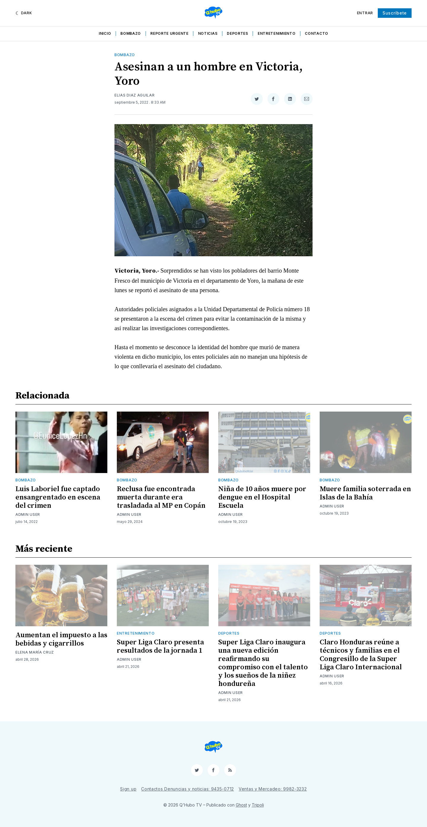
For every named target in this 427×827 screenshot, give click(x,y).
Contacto (316, 33)
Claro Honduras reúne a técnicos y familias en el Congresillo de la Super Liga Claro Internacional (361, 655)
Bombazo (130, 33)
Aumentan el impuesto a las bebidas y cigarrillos (61, 639)
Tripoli (258, 804)
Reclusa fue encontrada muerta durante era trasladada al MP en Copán (161, 497)
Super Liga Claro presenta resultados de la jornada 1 (160, 646)
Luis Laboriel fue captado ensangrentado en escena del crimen (57, 497)
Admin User (27, 514)
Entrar (365, 13)
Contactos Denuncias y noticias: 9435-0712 (187, 788)
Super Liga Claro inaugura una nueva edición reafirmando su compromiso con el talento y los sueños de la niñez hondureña (263, 663)
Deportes (237, 33)
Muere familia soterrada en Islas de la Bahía (365, 493)
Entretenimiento (277, 33)
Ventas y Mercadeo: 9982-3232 (273, 788)
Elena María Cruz (34, 652)
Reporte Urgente (169, 33)
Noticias (208, 33)
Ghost (241, 804)
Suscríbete (395, 12)
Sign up (128, 788)
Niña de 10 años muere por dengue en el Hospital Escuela (262, 497)
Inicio (105, 33)
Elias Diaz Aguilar (134, 95)
